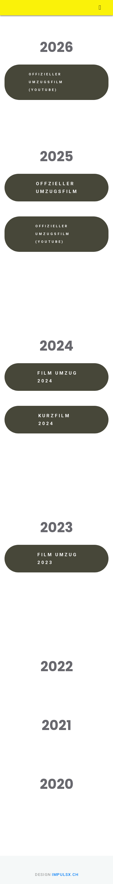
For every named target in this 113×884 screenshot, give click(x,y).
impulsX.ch (65, 874)
